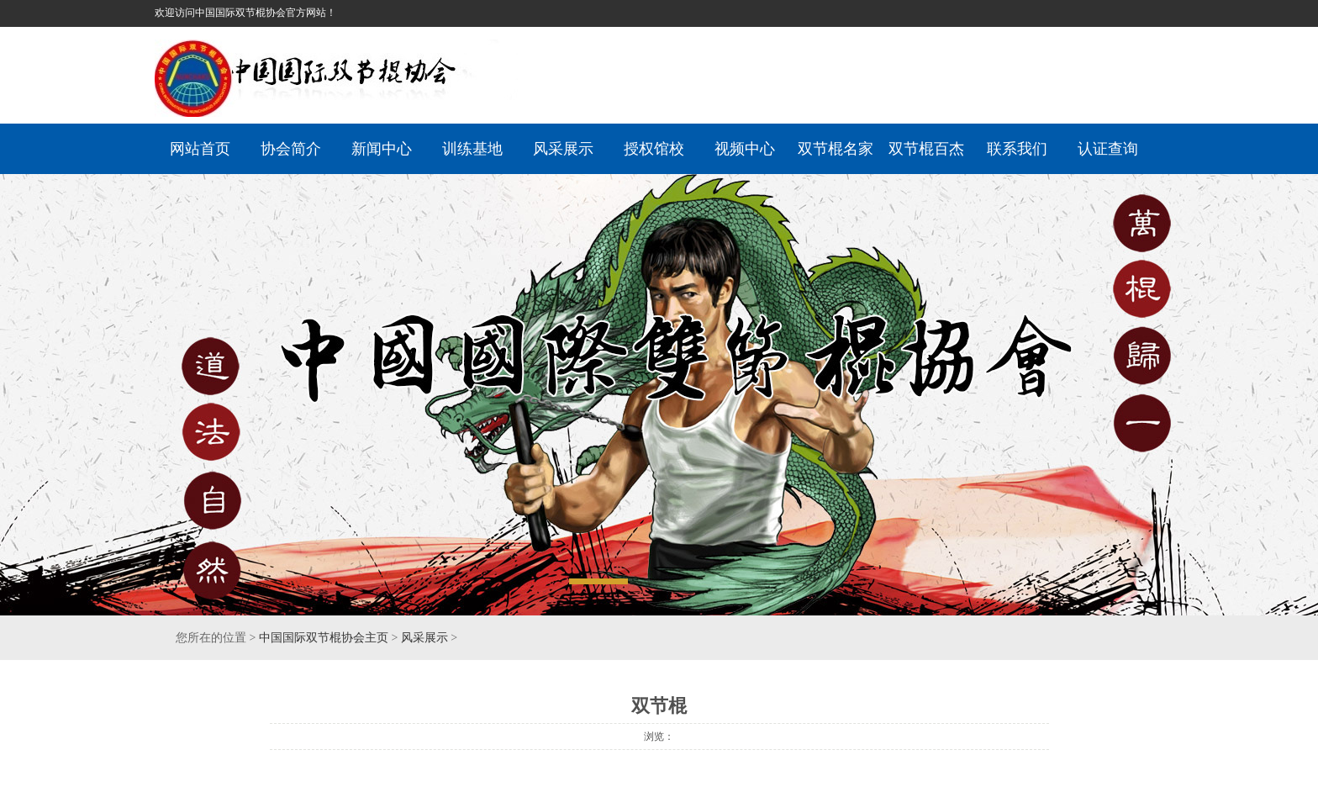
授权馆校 (654, 148)
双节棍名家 (835, 148)
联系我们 (1017, 148)
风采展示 (563, 148)
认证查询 (1108, 148)
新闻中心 (381, 148)
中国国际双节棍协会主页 (323, 637)
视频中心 (744, 148)
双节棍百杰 (926, 148)
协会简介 (291, 148)
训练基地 (472, 148)
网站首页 (200, 148)
